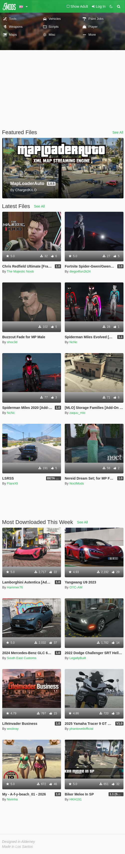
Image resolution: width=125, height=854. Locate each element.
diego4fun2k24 (80, 271)
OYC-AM (75, 587)
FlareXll (12, 483)
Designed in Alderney (18, 842)
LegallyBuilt (77, 658)
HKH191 (75, 799)
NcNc (73, 342)
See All (117, 132)
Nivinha (12, 799)
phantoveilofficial (81, 729)
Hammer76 (15, 587)
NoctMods (76, 483)
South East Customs (22, 658)
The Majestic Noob (20, 271)
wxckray (13, 729)
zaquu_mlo (77, 413)
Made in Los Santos (17, 847)
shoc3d (12, 342)
